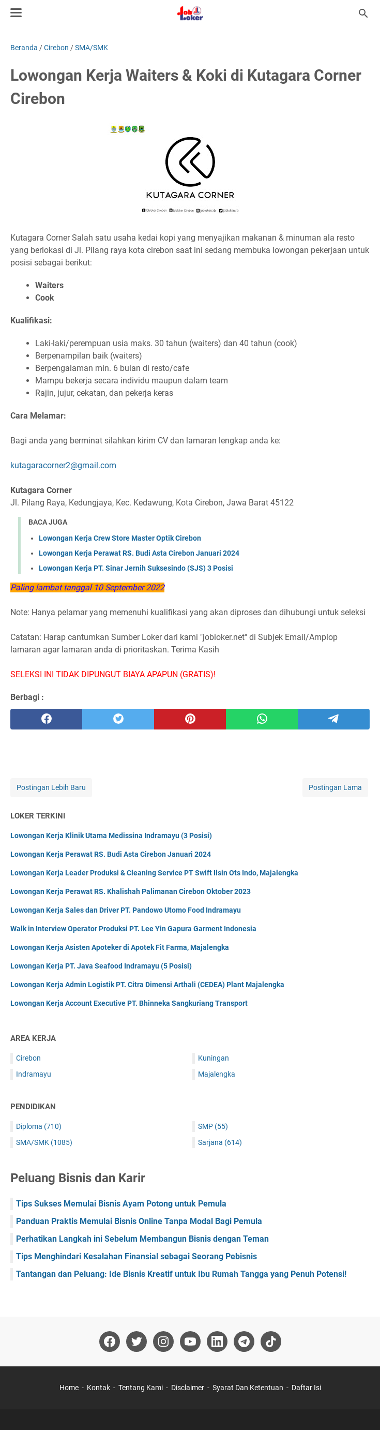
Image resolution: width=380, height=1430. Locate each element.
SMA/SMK (44, 1142)
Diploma (39, 1126)
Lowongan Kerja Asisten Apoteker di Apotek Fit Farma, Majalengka (119, 947)
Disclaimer (187, 1387)
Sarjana (220, 1142)
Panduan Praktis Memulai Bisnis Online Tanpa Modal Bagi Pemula (139, 1221)
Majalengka (216, 1074)
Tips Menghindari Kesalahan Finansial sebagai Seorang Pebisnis (136, 1256)
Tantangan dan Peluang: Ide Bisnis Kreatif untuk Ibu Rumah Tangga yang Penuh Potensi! (181, 1274)
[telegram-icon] (244, 1341)
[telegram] (334, 719)
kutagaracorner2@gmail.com (63, 465)
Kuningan (213, 1058)
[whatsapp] (262, 719)
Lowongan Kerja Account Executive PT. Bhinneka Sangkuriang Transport (129, 1003)
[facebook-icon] (109, 1341)
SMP (213, 1126)
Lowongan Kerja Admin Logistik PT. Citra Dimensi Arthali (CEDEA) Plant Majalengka (147, 984)
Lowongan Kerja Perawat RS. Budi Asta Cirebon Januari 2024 (139, 553)
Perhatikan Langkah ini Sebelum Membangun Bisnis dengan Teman (142, 1239)
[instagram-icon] (163, 1341)
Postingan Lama (335, 787)
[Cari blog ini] (363, 13)
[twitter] (118, 719)
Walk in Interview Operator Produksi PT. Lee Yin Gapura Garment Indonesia (133, 929)
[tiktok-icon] (271, 1341)
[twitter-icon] (136, 1341)
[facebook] (46, 719)
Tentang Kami (140, 1387)
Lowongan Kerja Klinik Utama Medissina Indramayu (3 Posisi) (111, 835)
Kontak (98, 1387)
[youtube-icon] (190, 1341)
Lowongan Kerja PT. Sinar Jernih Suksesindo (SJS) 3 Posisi (136, 568)
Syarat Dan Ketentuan (247, 1387)
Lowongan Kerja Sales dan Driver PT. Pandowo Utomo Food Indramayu (125, 910)
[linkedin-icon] (217, 1341)
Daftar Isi (306, 1387)
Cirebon (28, 1058)
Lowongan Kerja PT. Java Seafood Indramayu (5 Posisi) (101, 966)
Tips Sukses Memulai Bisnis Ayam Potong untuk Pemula (121, 1204)
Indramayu (33, 1074)
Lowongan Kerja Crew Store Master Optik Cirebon (120, 538)
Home (69, 1387)
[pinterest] (190, 719)
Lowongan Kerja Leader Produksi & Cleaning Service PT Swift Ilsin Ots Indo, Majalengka (154, 873)
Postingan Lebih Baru (51, 787)
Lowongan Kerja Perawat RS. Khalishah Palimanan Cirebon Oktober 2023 (130, 891)
